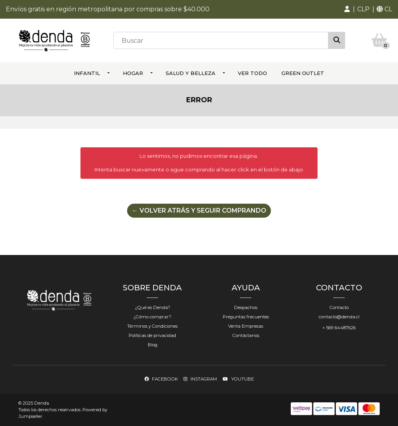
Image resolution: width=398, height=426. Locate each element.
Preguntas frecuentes (246, 317)
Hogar (133, 73)
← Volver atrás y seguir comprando (199, 210)
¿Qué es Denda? (152, 307)
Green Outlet (302, 73)
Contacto (339, 307)
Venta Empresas (245, 326)
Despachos (245, 307)
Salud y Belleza (190, 73)
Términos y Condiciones (152, 326)
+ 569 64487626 (339, 327)
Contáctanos (245, 335)
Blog (152, 344)
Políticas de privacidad (152, 335)
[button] (347, 9)
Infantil (87, 73)
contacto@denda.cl (339, 317)
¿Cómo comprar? (152, 317)
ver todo (252, 73)
